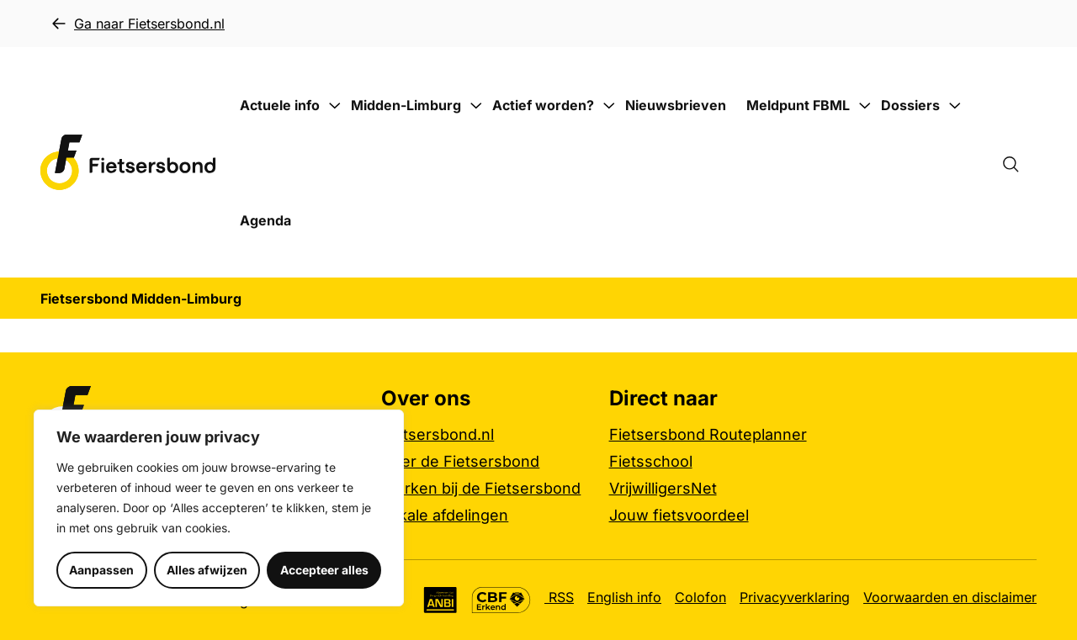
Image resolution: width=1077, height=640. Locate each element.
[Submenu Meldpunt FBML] (864, 106)
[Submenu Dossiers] (954, 106)
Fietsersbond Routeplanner (708, 434)
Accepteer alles (324, 570)
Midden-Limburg (406, 105)
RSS (559, 597)
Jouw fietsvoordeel (679, 515)
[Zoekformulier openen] (1019, 162)
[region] (219, 508)
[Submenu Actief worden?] (608, 106)
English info (624, 597)
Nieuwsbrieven (675, 105)
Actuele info (280, 105)
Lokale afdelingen (444, 515)
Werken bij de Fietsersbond (481, 488)
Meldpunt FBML (798, 105)
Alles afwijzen (207, 570)
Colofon (700, 597)
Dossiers (910, 105)
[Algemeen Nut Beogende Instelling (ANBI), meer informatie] (440, 600)
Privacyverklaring (795, 597)
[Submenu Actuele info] (334, 106)
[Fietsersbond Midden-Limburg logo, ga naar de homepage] (128, 162)
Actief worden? (543, 105)
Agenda (265, 220)
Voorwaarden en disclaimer (950, 597)
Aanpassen (101, 570)
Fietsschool (650, 461)
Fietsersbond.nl (437, 434)
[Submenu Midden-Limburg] (475, 106)
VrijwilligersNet (663, 488)
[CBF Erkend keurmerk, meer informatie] (501, 600)
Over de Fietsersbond (460, 461)
